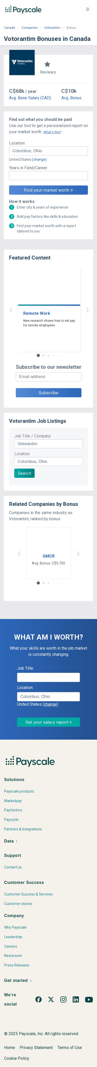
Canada (9, 28)
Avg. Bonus (71, 97)
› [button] (54, 309)
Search (24, 473)
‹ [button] (42, 309)
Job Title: (25, 668)
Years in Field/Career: (28, 167)
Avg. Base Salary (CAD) (30, 97)
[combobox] (48, 151)
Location (22, 453)
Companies (29, 28)
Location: (17, 143)
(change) (39, 159)
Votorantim (52, 28)
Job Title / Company (32, 436)
